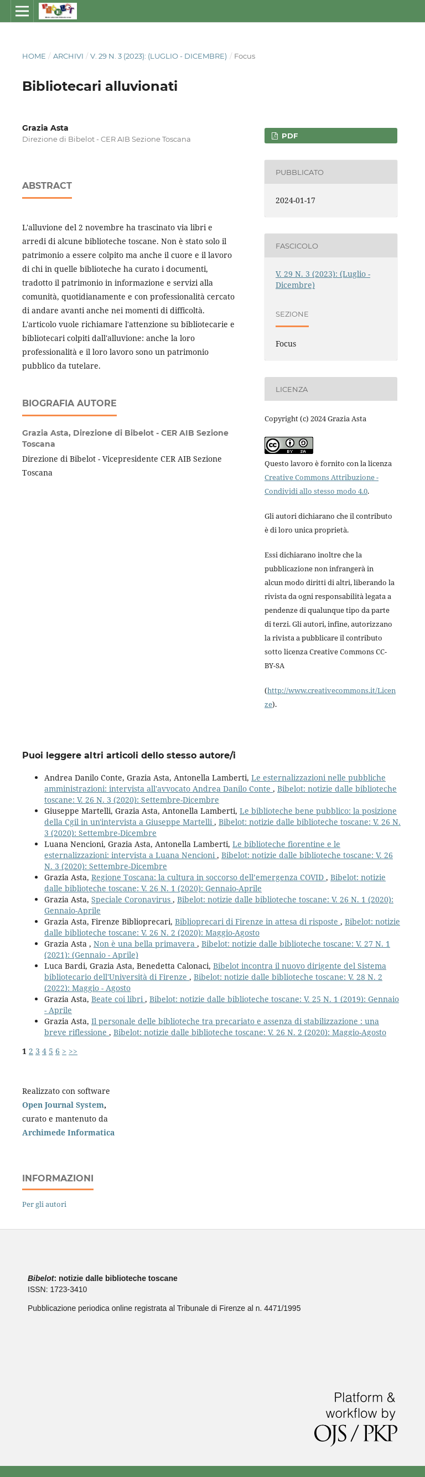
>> (73, 1051)
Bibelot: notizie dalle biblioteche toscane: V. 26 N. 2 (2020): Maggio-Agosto (222, 927)
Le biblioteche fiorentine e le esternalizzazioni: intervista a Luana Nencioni (192, 849)
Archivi (68, 55)
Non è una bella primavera (145, 943)
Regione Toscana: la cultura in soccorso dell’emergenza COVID (208, 877)
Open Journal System (63, 1104)
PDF (288, 135)
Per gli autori (44, 1204)
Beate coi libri (118, 999)
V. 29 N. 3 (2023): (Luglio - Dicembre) (158, 55)
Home (34, 55)
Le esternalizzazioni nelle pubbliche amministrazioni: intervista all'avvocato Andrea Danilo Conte (215, 783)
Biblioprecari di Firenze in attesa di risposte (257, 921)
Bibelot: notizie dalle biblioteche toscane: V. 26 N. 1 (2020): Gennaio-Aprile (215, 883)
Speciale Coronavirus (132, 899)
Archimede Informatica (68, 1132)
